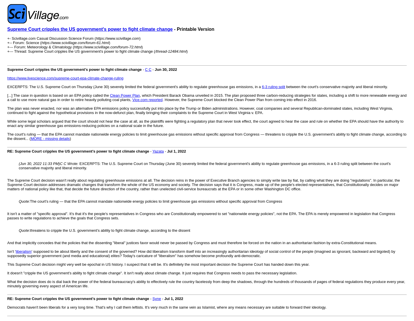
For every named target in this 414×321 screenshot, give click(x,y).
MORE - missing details (50, 138)
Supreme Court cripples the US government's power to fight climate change (89, 29)
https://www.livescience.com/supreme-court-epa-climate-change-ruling (65, 78)
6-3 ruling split (273, 87)
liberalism (24, 251)
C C (148, 69)
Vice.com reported (147, 100)
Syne (156, 299)
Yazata (158, 151)
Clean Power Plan (125, 95)
